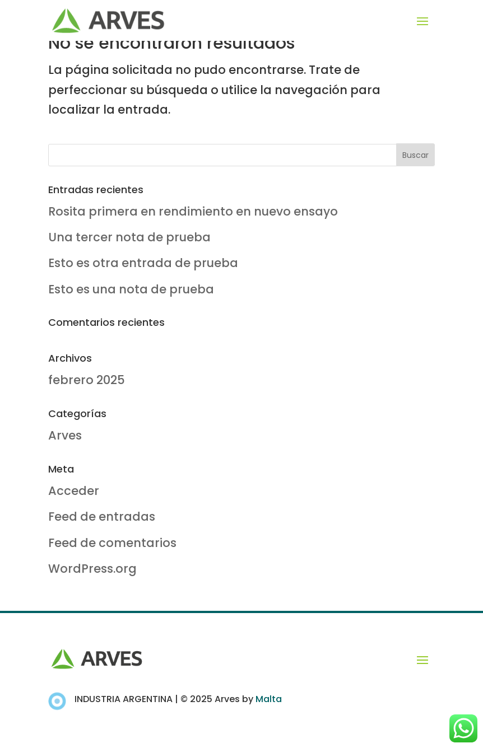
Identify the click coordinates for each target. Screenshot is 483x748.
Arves (65, 435)
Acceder (73, 491)
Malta (269, 699)
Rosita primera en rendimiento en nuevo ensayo (193, 211)
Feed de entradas (101, 516)
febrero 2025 (86, 380)
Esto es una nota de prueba (131, 289)
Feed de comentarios (112, 543)
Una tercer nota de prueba (129, 237)
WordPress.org (92, 568)
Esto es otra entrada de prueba (143, 263)
